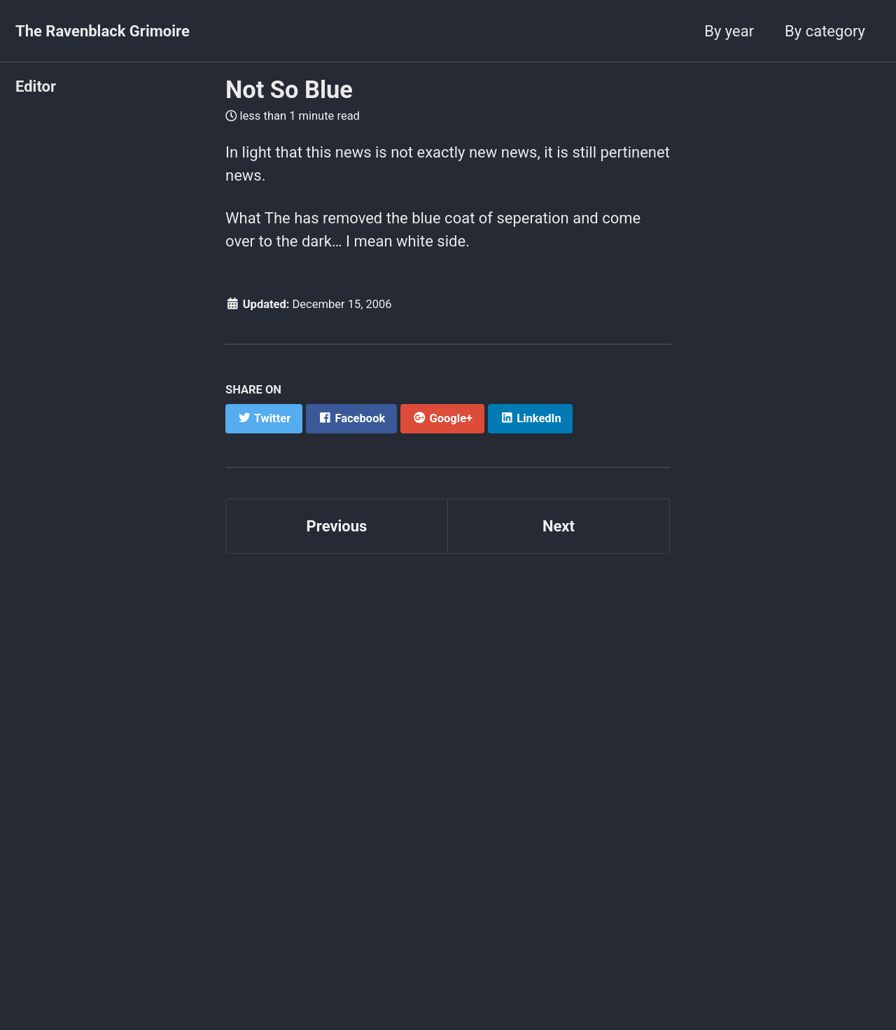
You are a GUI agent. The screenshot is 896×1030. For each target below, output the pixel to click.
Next (558, 526)
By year (729, 31)
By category (825, 31)
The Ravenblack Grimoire (102, 31)
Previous (337, 526)
